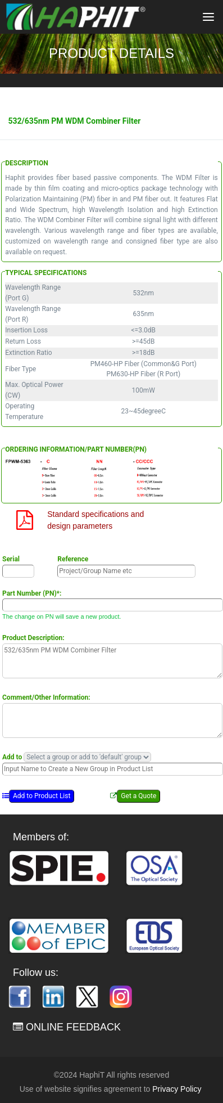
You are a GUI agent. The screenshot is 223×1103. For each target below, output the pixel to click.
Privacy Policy (176, 1088)
